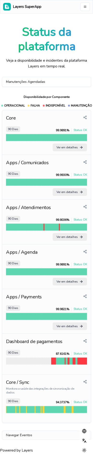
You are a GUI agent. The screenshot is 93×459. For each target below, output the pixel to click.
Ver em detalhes (69, 147)
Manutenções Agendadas (25, 81)
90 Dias (13, 129)
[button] (84, 431)
